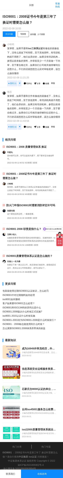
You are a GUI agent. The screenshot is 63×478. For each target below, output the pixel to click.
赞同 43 (12, 126)
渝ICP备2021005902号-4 (31, 465)
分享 (37, 83)
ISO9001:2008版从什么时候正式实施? (22, 311)
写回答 (23, 34)
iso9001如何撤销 (11, 299)
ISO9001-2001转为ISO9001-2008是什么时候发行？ (29, 320)
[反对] (19, 83)
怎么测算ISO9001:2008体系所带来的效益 (24, 328)
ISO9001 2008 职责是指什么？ (23, 229)
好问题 (33, 34)
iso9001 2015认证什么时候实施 (19, 315)
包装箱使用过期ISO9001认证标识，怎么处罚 (26, 290)
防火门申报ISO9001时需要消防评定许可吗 (30, 205)
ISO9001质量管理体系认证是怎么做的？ (29, 256)
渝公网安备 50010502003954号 (19, 468)
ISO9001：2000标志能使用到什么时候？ (24, 324)
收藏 (45, 83)
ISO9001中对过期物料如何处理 (19, 295)
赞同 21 (12, 83)
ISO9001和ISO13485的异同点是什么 (22, 307)
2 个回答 (41, 34)
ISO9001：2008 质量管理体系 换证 (26, 146)
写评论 (27, 83)
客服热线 (57, 5)
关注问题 (9, 34)
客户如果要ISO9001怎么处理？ (19, 303)
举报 (53, 83)
